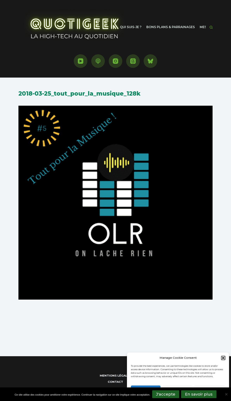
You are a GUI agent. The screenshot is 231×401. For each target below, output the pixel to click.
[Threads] (133, 61)
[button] (223, 358)
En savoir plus (199, 394)
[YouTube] (80, 61)
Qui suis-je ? (131, 27)
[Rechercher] (211, 27)
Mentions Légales (115, 375)
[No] (226, 394)
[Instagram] (115, 61)
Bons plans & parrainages (170, 27)
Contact (115, 382)
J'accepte (165, 394)
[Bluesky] (150, 61)
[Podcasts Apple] (98, 61)
